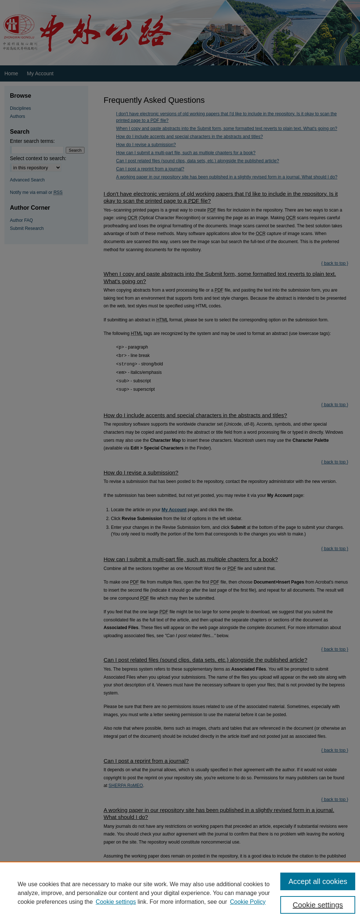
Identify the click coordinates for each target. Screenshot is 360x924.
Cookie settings (116, 902)
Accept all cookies (317, 881)
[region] (180, 893)
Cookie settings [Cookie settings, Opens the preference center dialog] (318, 905)
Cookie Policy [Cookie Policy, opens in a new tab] (248, 902)
